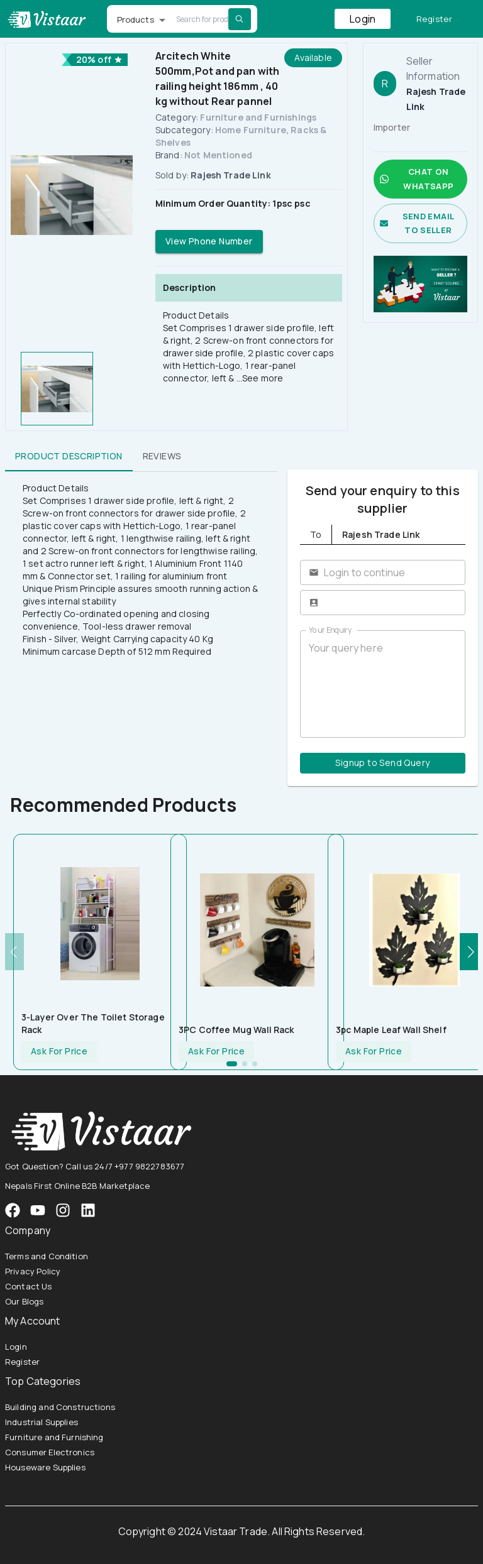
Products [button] (135, 19)
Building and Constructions (60, 1407)
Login (362, 19)
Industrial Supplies (41, 1422)
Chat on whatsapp (420, 179)
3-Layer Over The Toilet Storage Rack (93, 1023)
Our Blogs (24, 1301)
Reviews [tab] (162, 456)
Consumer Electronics (49, 1452)
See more (262, 378)
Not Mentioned (218, 155)
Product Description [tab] (69, 456)
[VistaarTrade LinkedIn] (88, 1210)
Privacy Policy (32, 1271)
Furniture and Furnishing (54, 1437)
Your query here (383, 684)
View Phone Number (209, 241)
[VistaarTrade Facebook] (12, 1210)
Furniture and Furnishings (258, 117)
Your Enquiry (330, 630)
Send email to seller (420, 223)
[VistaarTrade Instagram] (37, 1210)
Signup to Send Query (382, 763)
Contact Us (28, 1286)
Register (434, 19)
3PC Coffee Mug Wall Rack (236, 1030)
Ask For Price (59, 1051)
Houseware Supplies (45, 1467)
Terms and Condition (46, 1256)
